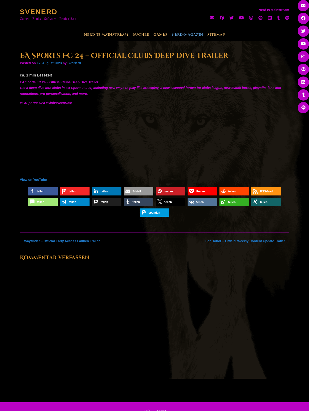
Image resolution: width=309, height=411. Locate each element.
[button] (43, 191)
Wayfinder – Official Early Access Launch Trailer (60, 241)
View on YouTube (33, 180)
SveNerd (38, 12)
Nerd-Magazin (187, 34)
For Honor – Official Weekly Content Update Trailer (247, 241)
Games (160, 34)
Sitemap (216, 34)
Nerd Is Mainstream (106, 34)
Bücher (141, 34)
